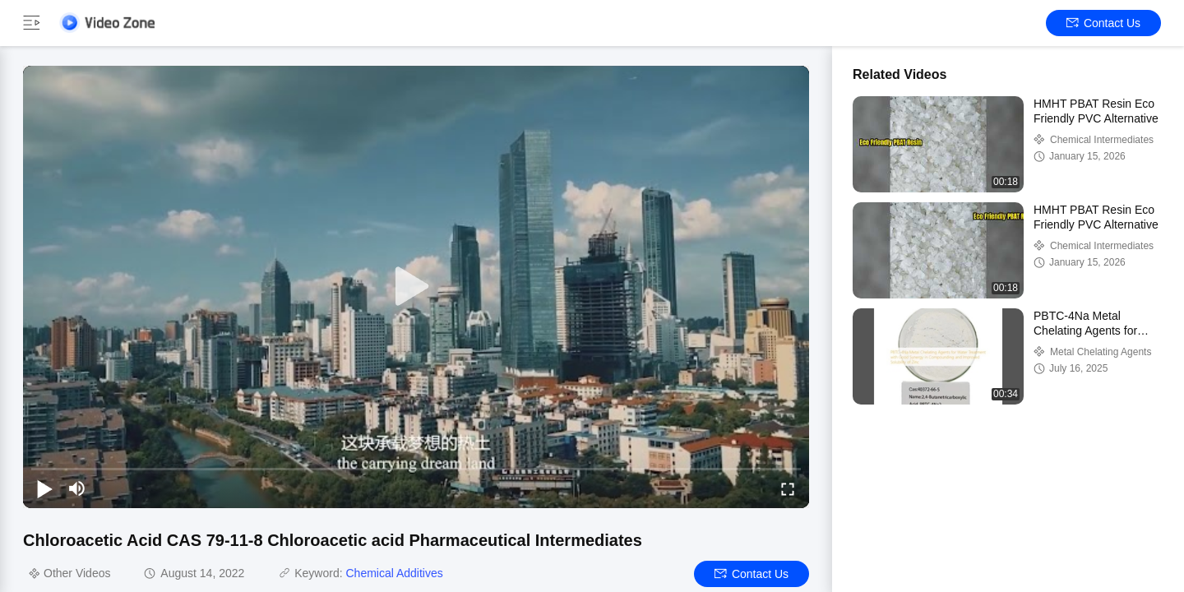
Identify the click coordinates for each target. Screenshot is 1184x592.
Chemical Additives (393, 573)
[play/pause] (44, 488)
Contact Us (1103, 23)
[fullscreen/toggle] (787, 488)
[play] (416, 287)
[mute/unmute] (77, 488)
